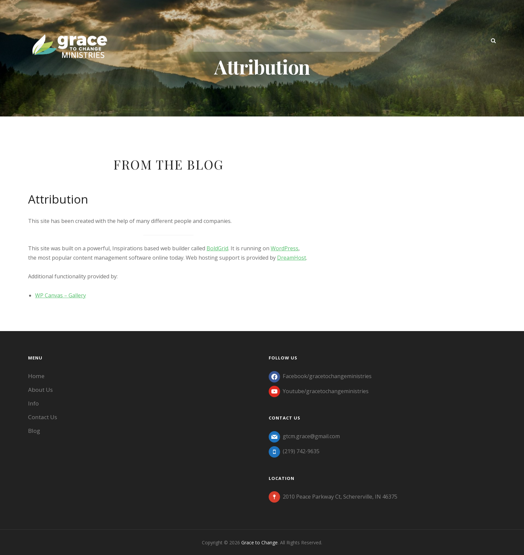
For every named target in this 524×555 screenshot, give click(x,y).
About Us (250, 41)
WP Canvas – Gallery (60, 295)
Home (214, 41)
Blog (359, 41)
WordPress (284, 248)
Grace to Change (259, 542)
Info (284, 41)
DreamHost (291, 257)
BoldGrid (217, 248)
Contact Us (321, 41)
